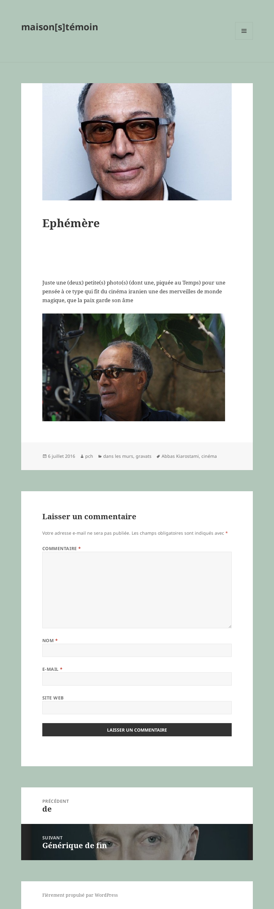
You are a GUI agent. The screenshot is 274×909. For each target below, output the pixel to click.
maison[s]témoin (59, 26)
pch (89, 456)
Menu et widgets (244, 39)
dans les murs (118, 456)
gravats (144, 456)
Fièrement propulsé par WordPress (80, 895)
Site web (53, 698)
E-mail (52, 669)
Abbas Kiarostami (180, 456)
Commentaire (61, 548)
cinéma (209, 456)
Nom (50, 640)
